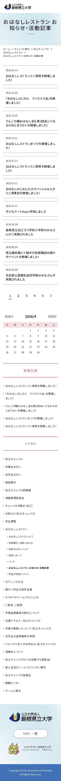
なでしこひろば (14, 582)
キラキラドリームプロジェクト (22, 597)
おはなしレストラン (16, 529)
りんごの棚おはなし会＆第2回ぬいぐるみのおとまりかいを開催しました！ (31, 408)
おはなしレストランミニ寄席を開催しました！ (31, 386)
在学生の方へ (13, 474)
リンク (12, 561)
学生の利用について (19, 574)
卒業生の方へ (13, 467)
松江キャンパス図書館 (18, 490)
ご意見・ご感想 (13, 605)
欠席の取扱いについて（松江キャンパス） (28, 628)
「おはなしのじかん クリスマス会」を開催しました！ (30, 396)
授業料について (14, 652)
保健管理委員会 (14, 498)
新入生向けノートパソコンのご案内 (25, 667)
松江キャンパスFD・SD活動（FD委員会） (28, 659)
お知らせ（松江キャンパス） (20, 513)
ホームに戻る (13, 691)
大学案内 (30, 443)
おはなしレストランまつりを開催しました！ (29, 418)
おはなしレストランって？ (21, 536)
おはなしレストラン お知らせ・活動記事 (29, 567)
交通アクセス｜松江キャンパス (23, 620)
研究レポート (15, 555)
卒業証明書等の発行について (22, 613)
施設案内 (10, 482)
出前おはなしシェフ (18, 549)
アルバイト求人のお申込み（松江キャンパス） (30, 644)
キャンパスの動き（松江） (19, 506)
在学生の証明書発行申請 (20, 636)
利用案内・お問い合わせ (21, 542)
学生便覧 (10, 521)
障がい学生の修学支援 (18, 589)
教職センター (13, 683)
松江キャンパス (14, 459)
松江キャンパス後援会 (18, 675)
